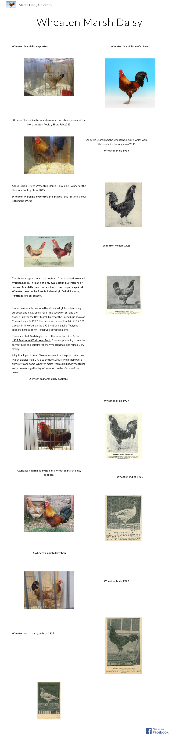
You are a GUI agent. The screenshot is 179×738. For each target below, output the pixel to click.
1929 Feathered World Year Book (31, 340)
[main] (89, 22)
